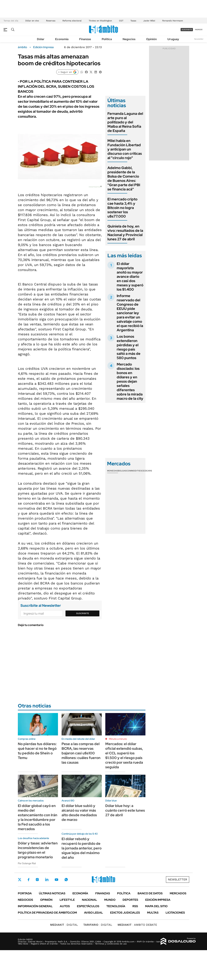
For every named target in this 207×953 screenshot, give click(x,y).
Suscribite (82, 613)
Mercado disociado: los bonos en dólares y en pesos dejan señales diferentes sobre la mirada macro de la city (130, 381)
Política (107, 39)
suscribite (187, 29)
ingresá (199, 29)
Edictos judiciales (125, 912)
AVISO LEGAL (93, 912)
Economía (62, 39)
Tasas (133, 20)
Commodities (134, 470)
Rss (135, 906)
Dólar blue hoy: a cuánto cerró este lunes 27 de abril (125, 810)
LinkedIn (46, 879)
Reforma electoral (72, 20)
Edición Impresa (157, 900)
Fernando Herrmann (172, 20)
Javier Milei (149, 20)
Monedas (112, 470)
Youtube (56, 879)
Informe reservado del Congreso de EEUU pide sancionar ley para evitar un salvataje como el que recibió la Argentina (130, 312)
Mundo (109, 900)
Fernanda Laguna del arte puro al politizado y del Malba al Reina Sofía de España (125, 122)
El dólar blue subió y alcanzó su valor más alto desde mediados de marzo (79, 812)
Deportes (130, 900)
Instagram (37, 879)
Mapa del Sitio (156, 906)
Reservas (50, 20)
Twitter (19, 879)
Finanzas (85, 39)
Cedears (147, 470)
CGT (121, 20)
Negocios (129, 39)
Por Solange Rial (27, 863)
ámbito (22, 47)
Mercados (178, 893)
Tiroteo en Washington (100, 20)
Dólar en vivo (32, 20)
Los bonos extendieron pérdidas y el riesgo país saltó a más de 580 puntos (128, 347)
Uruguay (173, 39)
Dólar (40, 39)
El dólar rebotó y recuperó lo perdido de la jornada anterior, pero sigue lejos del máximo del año (82, 848)
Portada (25, 893)
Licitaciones (175, 912)
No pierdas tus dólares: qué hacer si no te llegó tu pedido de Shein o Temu (37, 751)
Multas (152, 912)
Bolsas (122, 470)
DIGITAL (64, 924)
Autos (65, 906)
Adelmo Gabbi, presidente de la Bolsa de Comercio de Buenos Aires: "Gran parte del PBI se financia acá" (123, 178)
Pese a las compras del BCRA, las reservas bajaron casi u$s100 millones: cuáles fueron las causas (81, 753)
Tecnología (115, 906)
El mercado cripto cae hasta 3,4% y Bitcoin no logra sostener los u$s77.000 (122, 208)
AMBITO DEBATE (137, 924)
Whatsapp (66, 879)
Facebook (28, 879)
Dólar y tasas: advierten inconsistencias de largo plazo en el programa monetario (38, 850)
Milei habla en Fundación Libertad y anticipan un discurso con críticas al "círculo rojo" (124, 149)
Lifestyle (67, 900)
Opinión (151, 39)
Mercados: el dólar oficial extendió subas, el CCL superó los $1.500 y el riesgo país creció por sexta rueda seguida (124, 755)
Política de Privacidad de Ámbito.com (47, 912)
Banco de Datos (150, 893)
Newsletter (198, 39)
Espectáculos (88, 906)
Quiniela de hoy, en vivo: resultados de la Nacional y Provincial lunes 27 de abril (125, 232)
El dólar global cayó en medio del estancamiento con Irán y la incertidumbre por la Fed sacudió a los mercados (37, 817)
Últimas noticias (52, 893)
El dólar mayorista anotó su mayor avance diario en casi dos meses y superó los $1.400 (130, 276)
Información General (35, 906)
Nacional (89, 900)
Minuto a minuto (118, 738)
